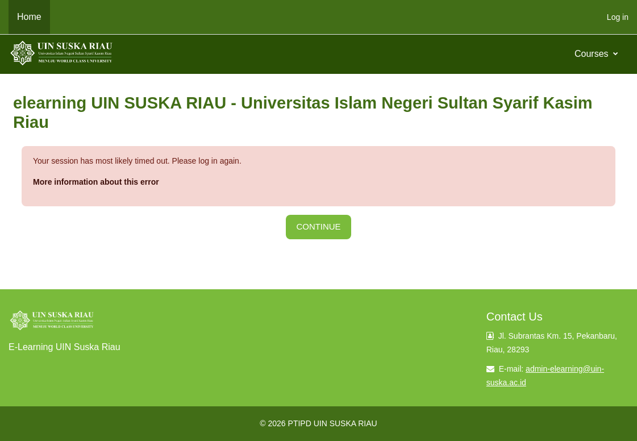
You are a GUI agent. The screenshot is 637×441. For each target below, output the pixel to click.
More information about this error (96, 181)
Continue (318, 226)
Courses (592, 54)
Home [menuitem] (29, 17)
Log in (617, 17)
